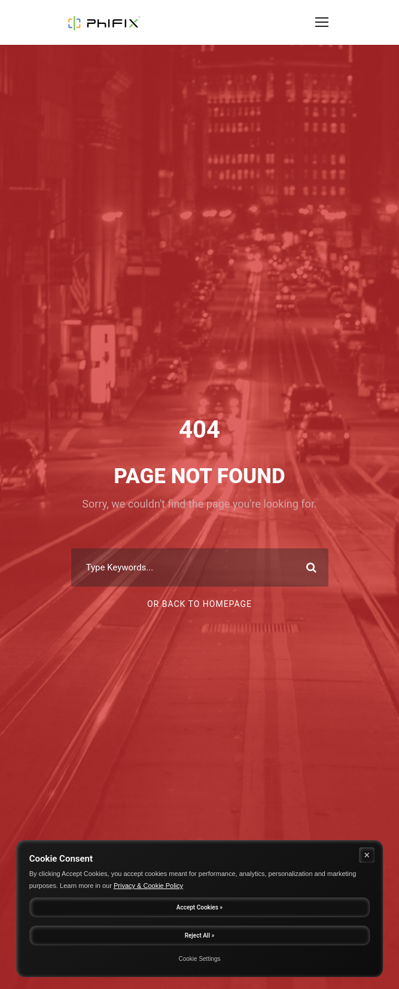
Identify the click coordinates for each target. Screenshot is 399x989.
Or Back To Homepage (199, 604)
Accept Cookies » (199, 907)
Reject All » (200, 935)
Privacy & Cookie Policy (148, 885)
